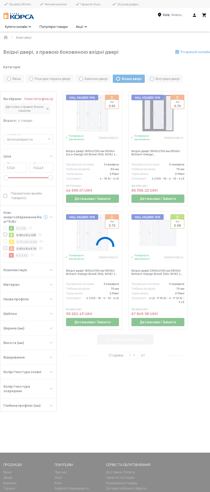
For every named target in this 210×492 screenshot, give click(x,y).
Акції (81, 26)
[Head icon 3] (204, 15)
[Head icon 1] (194, 15)
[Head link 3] (174, 14)
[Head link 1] (18, 16)
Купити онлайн (18, 26)
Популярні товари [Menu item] (54, 26)
